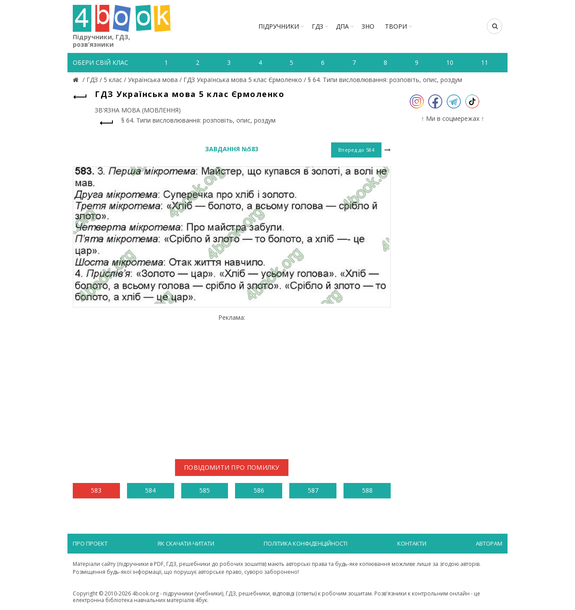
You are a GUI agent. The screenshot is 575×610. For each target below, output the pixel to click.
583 (96, 490)
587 (313, 490)
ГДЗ (317, 26)
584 (150, 490)
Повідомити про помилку (232, 467)
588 (367, 490)
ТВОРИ (396, 26)
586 (259, 490)
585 (204, 490)
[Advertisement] (232, 383)
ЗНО (368, 26)
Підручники (278, 26)
